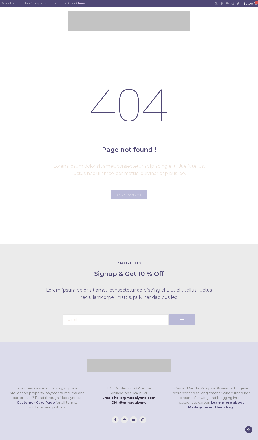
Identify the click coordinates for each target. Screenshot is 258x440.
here (81, 3)
